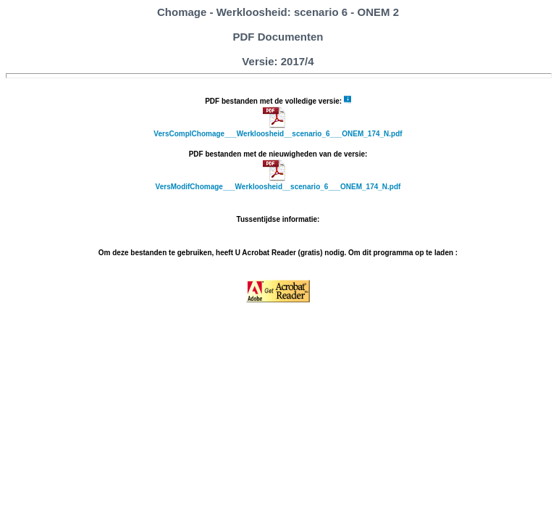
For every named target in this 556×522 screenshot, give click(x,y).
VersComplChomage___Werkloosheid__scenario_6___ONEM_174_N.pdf (277, 134)
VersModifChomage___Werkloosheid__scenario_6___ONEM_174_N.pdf (278, 187)
